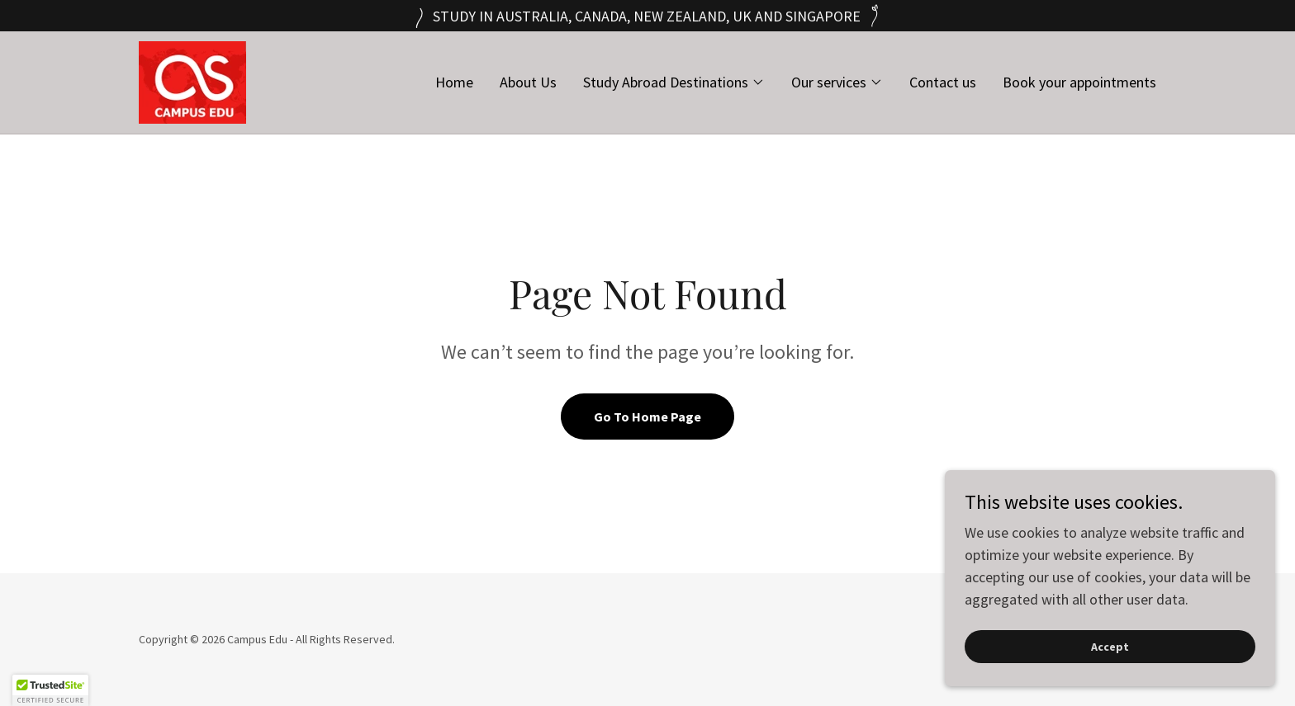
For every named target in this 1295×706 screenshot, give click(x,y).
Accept (1110, 680)
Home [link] (454, 82)
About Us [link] (528, 82)
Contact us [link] (942, 82)
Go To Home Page (647, 416)
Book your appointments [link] (1079, 82)
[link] (192, 80)
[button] (674, 82)
